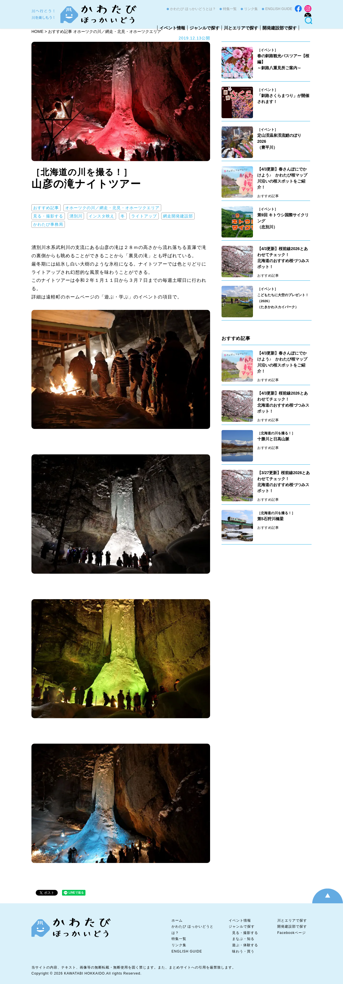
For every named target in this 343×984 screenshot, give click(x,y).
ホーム (177, 920)
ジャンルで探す (205, 27)
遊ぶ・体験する (245, 945)
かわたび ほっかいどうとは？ (193, 9)
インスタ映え (101, 216)
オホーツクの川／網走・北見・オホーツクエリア (112, 207)
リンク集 (251, 9)
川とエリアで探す (241, 27)
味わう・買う (243, 951)
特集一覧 (230, 9)
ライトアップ (144, 216)
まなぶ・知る (243, 939)
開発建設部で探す (279, 27)
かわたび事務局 (48, 224)
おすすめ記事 (46, 207)
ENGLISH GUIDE (278, 9)
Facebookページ (291, 933)
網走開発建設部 (178, 216)
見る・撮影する (48, 216)
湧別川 (75, 216)
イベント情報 (172, 27)
